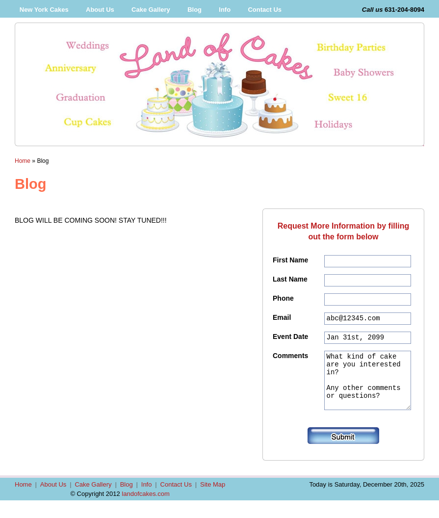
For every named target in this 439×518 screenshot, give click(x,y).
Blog (194, 9)
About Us (100, 9)
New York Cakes (44, 9)
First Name (290, 260)
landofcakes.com (146, 511)
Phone (283, 301)
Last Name (290, 281)
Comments (290, 363)
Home (22, 160)
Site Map (212, 502)
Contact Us (265, 9)
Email (282, 322)
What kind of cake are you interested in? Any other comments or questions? (367, 393)
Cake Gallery (150, 9)
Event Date (290, 342)
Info (225, 9)
